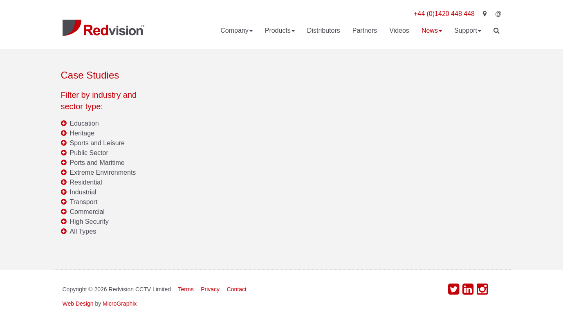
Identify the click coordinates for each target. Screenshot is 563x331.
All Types (83, 231)
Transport (84, 201)
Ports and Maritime (97, 162)
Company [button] (236, 30)
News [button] (432, 30)
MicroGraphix (120, 303)
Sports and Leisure (97, 143)
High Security (89, 221)
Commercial (87, 211)
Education (84, 123)
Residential (86, 182)
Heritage (82, 133)
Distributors (323, 30)
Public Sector (89, 152)
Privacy (210, 289)
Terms (186, 289)
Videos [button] (399, 30)
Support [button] (467, 30)
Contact (237, 289)
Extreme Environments (103, 172)
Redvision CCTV (103, 28)
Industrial (83, 192)
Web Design (78, 303)
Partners (364, 30)
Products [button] (280, 30)
